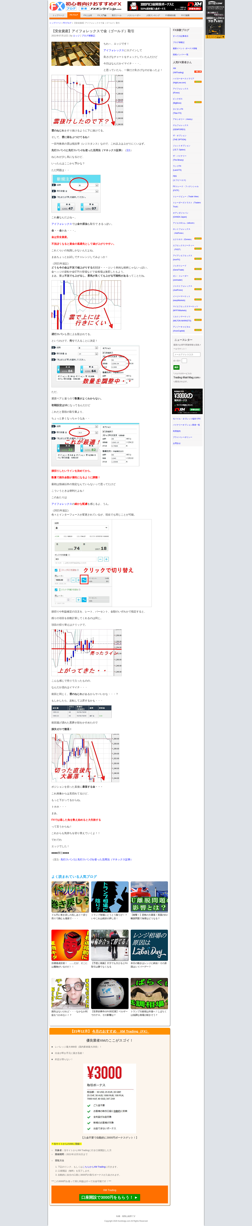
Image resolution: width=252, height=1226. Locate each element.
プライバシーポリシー (182, 437)
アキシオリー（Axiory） (183, 119)
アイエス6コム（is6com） (184, 223)
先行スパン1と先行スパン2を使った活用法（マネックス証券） (97, 859)
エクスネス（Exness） (183, 239)
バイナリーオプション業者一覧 (186, 425)
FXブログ (74, 15)
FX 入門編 (102, 15)
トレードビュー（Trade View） (186, 196)
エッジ (76, 35)
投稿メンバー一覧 (180, 54)
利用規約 (177, 431)
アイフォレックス (114, 50)
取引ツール (117, 15)
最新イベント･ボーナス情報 (185, 48)
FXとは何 (88, 15)
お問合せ (177, 443)
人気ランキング (153, 15)
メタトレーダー (134, 15)
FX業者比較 (170, 15)
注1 (128, 150)
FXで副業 (185, 15)
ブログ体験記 (88, 35)
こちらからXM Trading (94, 1167)
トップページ (58, 15)
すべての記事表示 (180, 36)
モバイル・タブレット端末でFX (186, 419)
